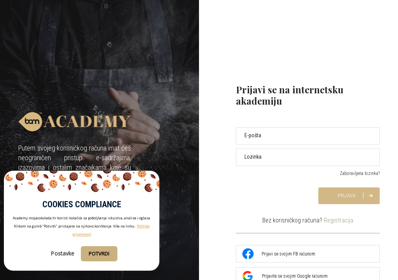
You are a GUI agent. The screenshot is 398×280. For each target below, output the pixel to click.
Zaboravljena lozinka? (360, 173)
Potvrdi (99, 253)
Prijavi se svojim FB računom (278, 254)
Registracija (338, 220)
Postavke (62, 253)
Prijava (347, 195)
